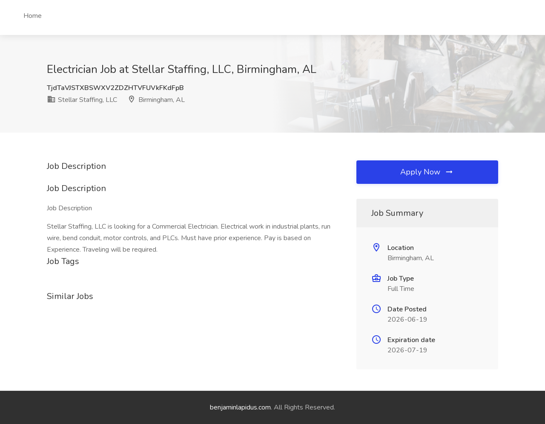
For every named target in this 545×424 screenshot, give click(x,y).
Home (32, 15)
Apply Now (427, 172)
